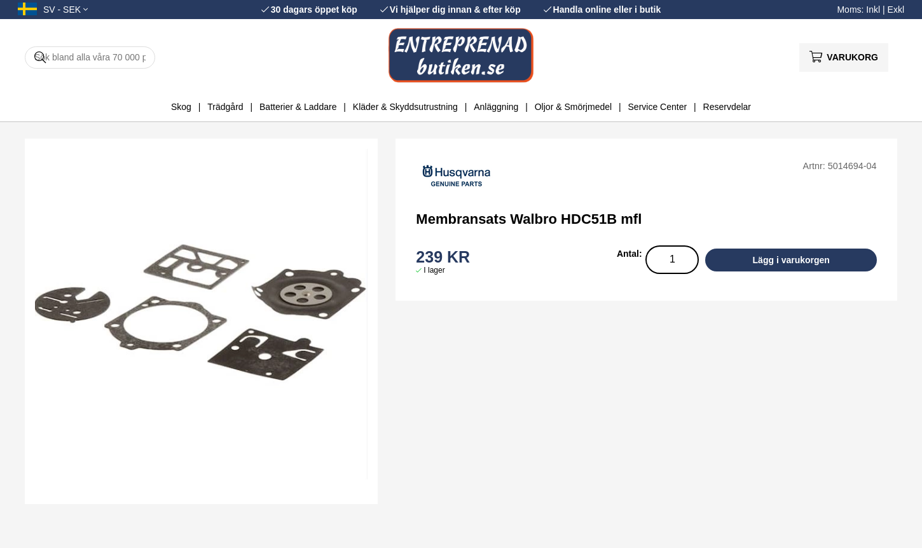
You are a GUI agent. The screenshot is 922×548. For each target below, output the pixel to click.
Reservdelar (727, 107)
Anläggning (496, 107)
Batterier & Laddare (297, 107)
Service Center (657, 107)
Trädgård (225, 107)
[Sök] (90, 57)
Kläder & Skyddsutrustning (405, 107)
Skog (181, 107)
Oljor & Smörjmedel (573, 107)
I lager (433, 270)
